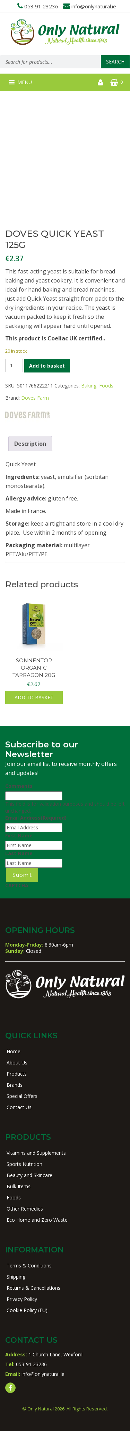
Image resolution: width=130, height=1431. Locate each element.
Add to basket (47, 365)
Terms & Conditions (29, 1265)
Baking (88, 385)
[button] (24, 82)
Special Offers (22, 1096)
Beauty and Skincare (29, 1175)
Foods (106, 385)
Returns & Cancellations (33, 1288)
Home (13, 1051)
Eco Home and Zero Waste (37, 1220)
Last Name (19, 853)
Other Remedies (25, 1208)
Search (115, 61)
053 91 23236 (41, 6)
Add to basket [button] (34, 697)
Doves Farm (35, 397)
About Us (17, 1062)
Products (17, 1073)
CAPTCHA (16, 885)
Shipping (16, 1276)
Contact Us (19, 1107)
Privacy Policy (22, 1299)
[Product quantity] (14, 365)
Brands (15, 1085)
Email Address (36, 817)
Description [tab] (30, 443)
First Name (19, 835)
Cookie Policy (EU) (27, 1310)
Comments (19, 786)
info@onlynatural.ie (93, 6)
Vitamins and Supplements (36, 1153)
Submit (22, 875)
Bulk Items (19, 1186)
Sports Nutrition (24, 1164)
